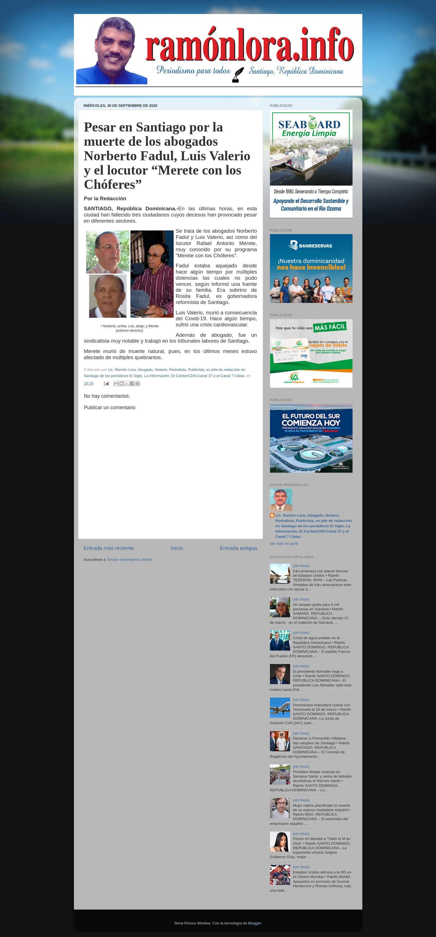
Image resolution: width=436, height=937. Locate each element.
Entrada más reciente (109, 548)
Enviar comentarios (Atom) (130, 559)
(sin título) (301, 566)
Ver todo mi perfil (284, 544)
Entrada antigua (238, 548)
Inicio (177, 548)
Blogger (254, 923)
